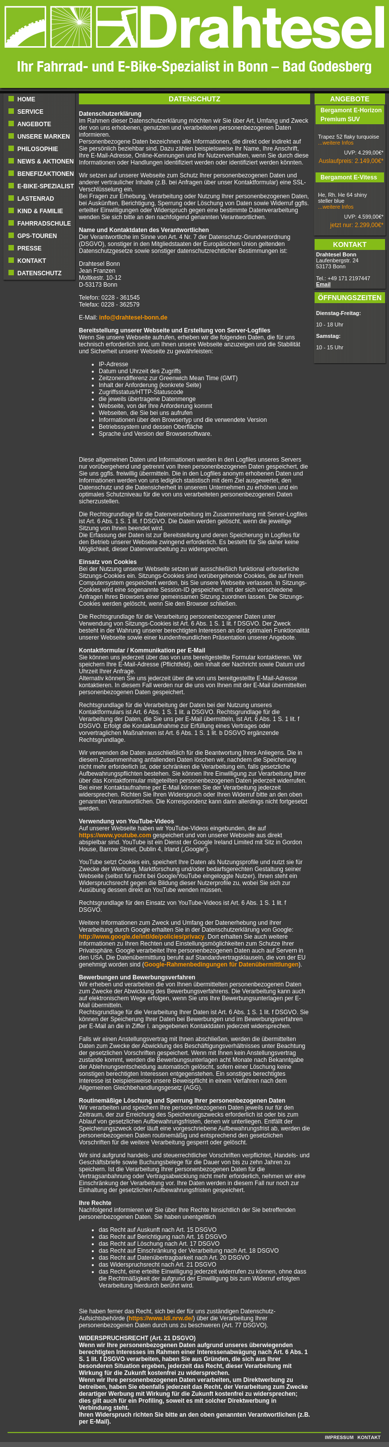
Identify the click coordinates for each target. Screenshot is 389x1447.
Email (323, 284)
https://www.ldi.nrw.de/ (161, 1318)
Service (30, 111)
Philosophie (37, 149)
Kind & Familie (40, 211)
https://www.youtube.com (115, 835)
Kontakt (31, 260)
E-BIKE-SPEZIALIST (45, 186)
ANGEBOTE (34, 124)
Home (26, 99)
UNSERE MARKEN (43, 136)
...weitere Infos (336, 143)
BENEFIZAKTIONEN (45, 173)
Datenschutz (39, 273)
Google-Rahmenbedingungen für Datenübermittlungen (221, 964)
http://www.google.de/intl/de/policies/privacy (141, 936)
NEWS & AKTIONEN (45, 161)
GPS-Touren (37, 236)
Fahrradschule (44, 223)
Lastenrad (35, 198)
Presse (29, 248)
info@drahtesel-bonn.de (133, 317)
